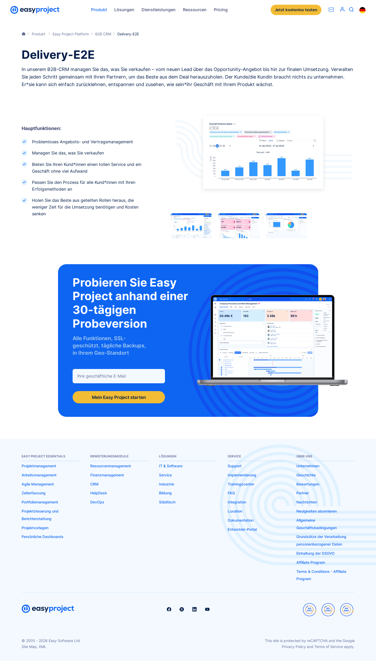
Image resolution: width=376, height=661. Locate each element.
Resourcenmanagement (110, 466)
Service (165, 475)
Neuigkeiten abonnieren (316, 511)
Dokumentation (240, 520)
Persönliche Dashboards (42, 537)
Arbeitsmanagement (39, 475)
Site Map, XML (34, 647)
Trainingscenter (241, 484)
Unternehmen (307, 466)
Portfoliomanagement (40, 502)
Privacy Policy (294, 647)
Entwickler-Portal (242, 529)
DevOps (97, 502)
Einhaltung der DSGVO (315, 553)
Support (234, 466)
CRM (94, 484)
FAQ (231, 493)
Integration (237, 502)
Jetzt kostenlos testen (294, 9)
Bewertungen (307, 484)
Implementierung (242, 475)
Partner (302, 493)
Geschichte (306, 475)
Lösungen (124, 9)
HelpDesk (98, 493)
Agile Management (38, 484)
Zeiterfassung (34, 493)
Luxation (235, 511)
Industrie (166, 484)
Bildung (165, 493)
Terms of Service (328, 647)
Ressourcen (195, 9)
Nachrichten (306, 502)
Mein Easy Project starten (119, 397)
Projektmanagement (39, 466)
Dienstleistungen (159, 9)
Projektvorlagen (35, 528)
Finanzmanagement (107, 475)
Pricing (221, 9)
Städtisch (167, 502)
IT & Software (170, 466)
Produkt (99, 9)
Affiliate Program (310, 562)
